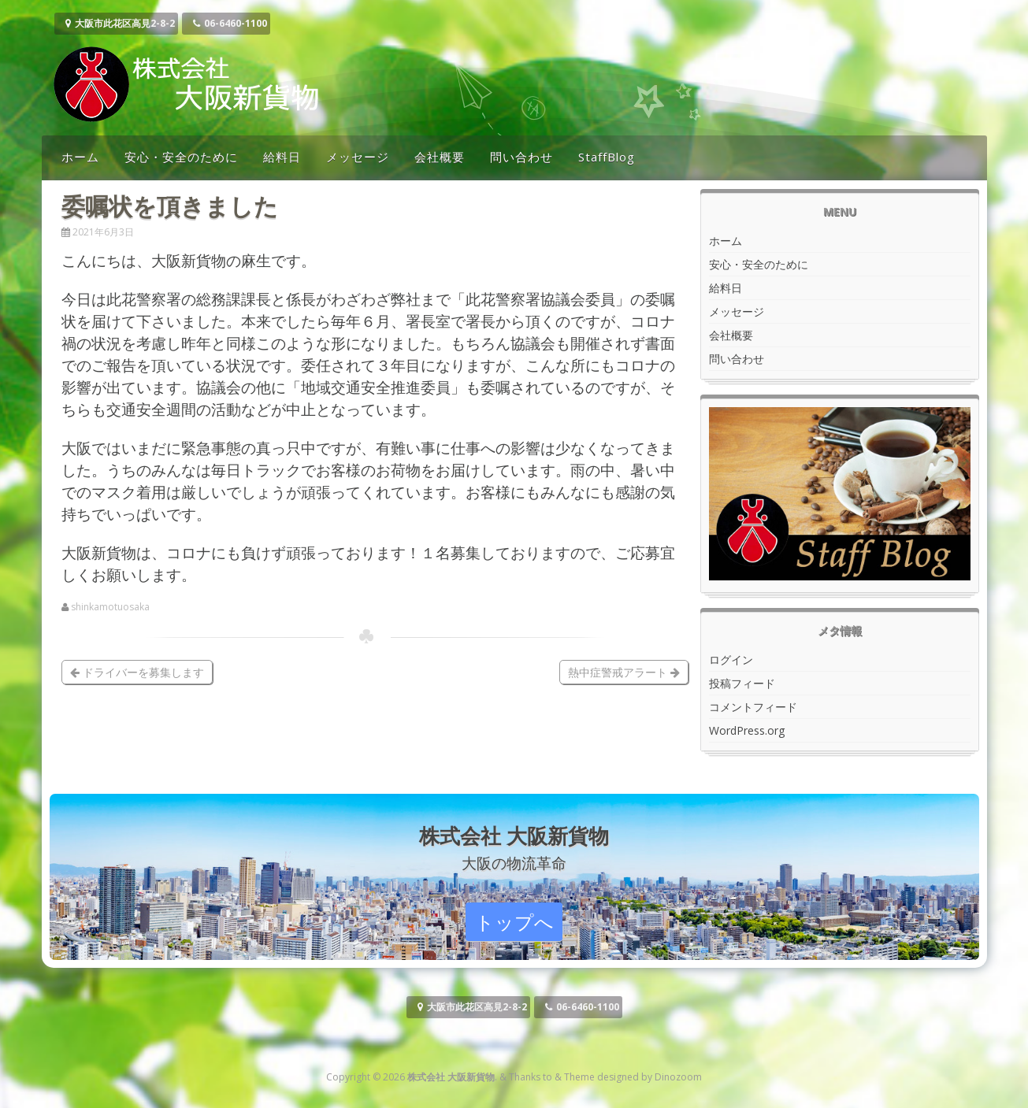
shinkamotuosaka (110, 607)
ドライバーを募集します (137, 672)
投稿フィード (742, 683)
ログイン (731, 659)
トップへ (514, 922)
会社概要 (439, 157)
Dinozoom (678, 1077)
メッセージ (357, 157)
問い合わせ (521, 157)
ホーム (80, 157)
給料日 (282, 157)
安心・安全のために (181, 157)
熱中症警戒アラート (624, 672)
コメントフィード (753, 706)
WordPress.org (747, 730)
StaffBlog (606, 157)
